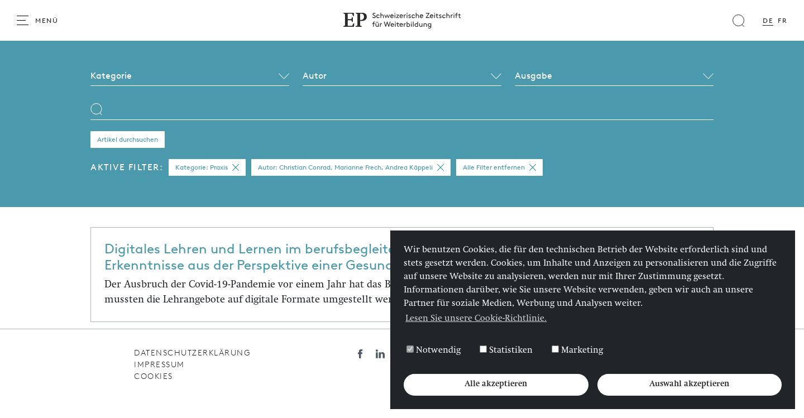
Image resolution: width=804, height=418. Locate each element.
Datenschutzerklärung (192, 353)
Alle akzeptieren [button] (496, 384)
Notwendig (433, 350)
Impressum (159, 364)
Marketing (577, 350)
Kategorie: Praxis (207, 167)
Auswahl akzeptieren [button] (689, 384)
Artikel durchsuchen (127, 139)
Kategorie (111, 75)
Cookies (153, 376)
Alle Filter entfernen (499, 167)
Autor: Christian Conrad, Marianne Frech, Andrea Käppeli (351, 167)
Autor (315, 75)
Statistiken (506, 350)
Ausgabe (533, 75)
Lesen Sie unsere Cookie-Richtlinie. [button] (476, 319)
